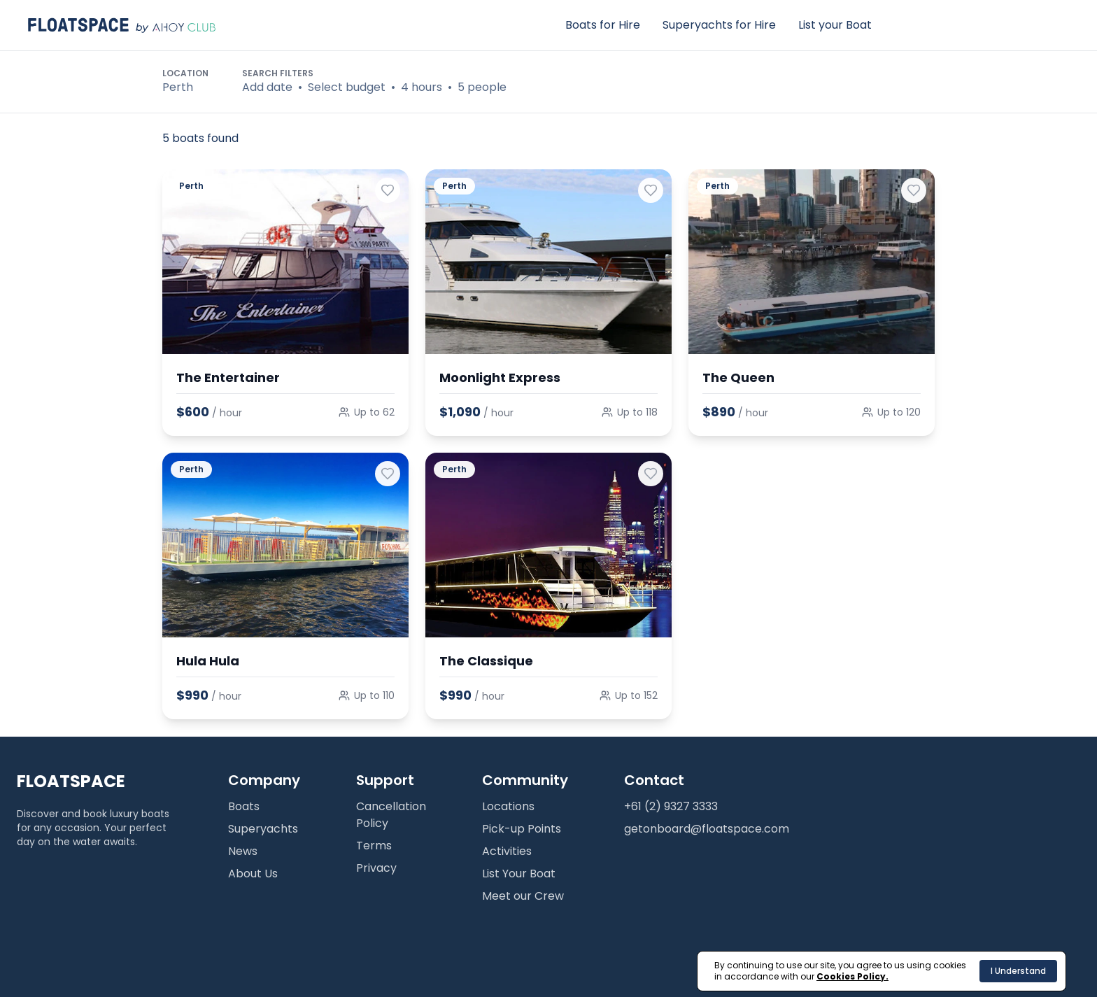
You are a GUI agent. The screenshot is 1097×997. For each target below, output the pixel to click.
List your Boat (835, 25)
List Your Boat (518, 873)
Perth (177, 87)
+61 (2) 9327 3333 (671, 806)
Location (185, 73)
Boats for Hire (602, 25)
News (242, 851)
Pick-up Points (521, 829)
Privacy (376, 868)
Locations (508, 806)
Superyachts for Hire (719, 25)
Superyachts (263, 829)
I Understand (1018, 971)
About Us (253, 873)
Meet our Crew (523, 896)
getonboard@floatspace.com (706, 829)
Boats (244, 806)
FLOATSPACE (71, 781)
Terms (374, 845)
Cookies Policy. (852, 976)
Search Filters (277, 73)
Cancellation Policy (391, 814)
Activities (507, 851)
